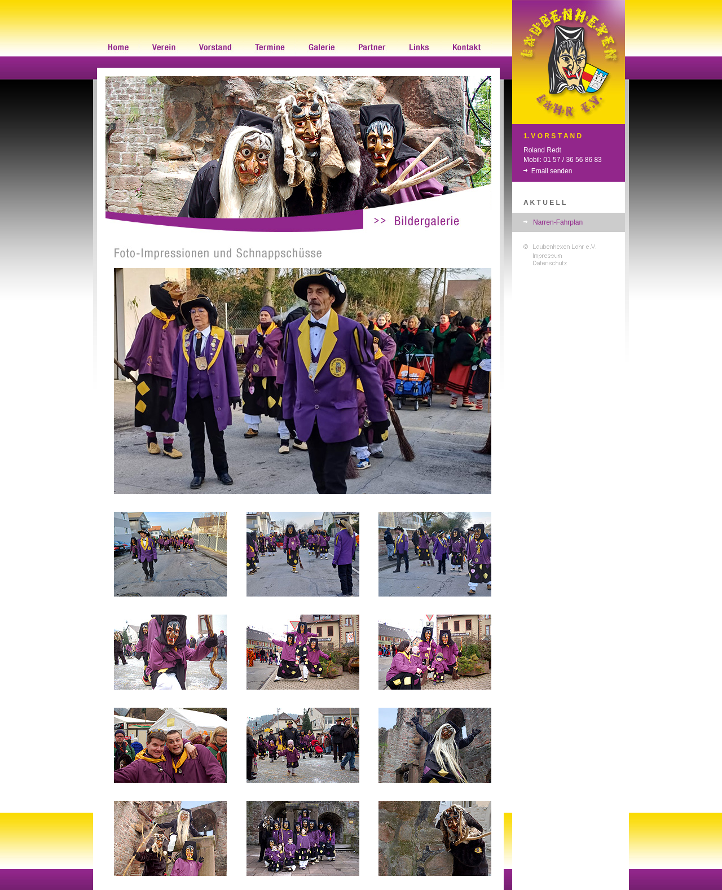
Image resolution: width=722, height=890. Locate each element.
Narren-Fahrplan (558, 222)
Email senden (552, 171)
